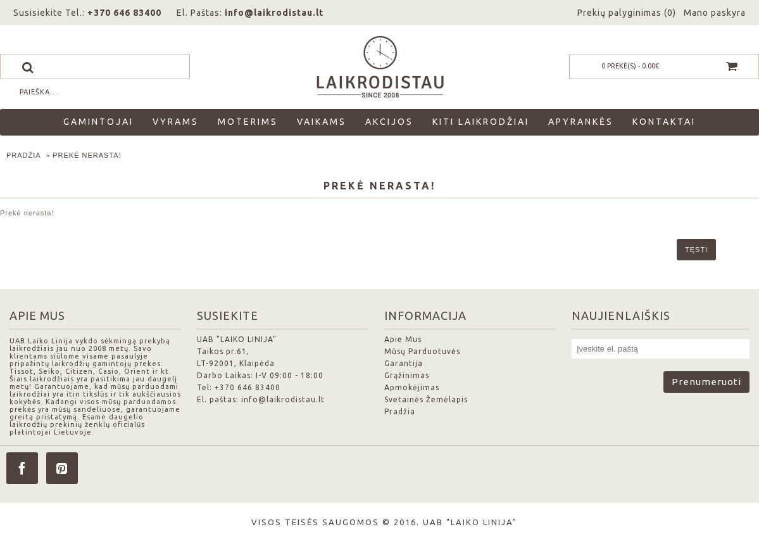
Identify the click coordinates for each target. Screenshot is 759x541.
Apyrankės (580, 122)
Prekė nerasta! (87, 155)
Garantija (403, 363)
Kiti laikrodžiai (480, 122)
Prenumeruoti (706, 381)
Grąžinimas (406, 375)
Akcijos (389, 122)
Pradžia (23, 155)
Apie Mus (403, 339)
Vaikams (321, 122)
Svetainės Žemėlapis (426, 399)
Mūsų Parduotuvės (422, 351)
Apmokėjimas (411, 387)
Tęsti (696, 249)
